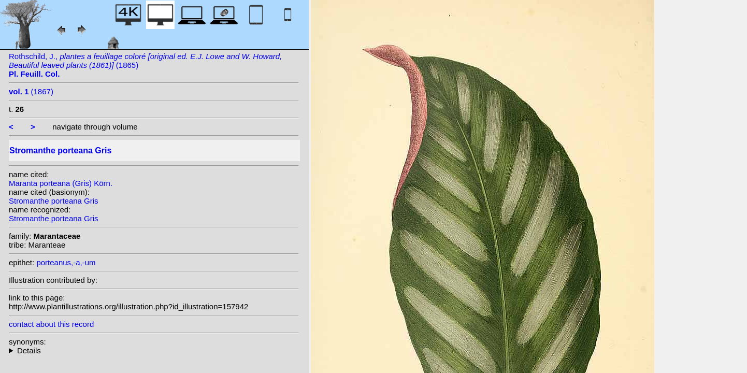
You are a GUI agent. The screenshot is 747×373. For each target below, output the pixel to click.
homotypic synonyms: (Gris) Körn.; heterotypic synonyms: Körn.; (154, 350)
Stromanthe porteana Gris (53, 200)
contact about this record (51, 324)
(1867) (31, 91)
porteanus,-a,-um (65, 262)
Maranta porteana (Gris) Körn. (60, 183)
